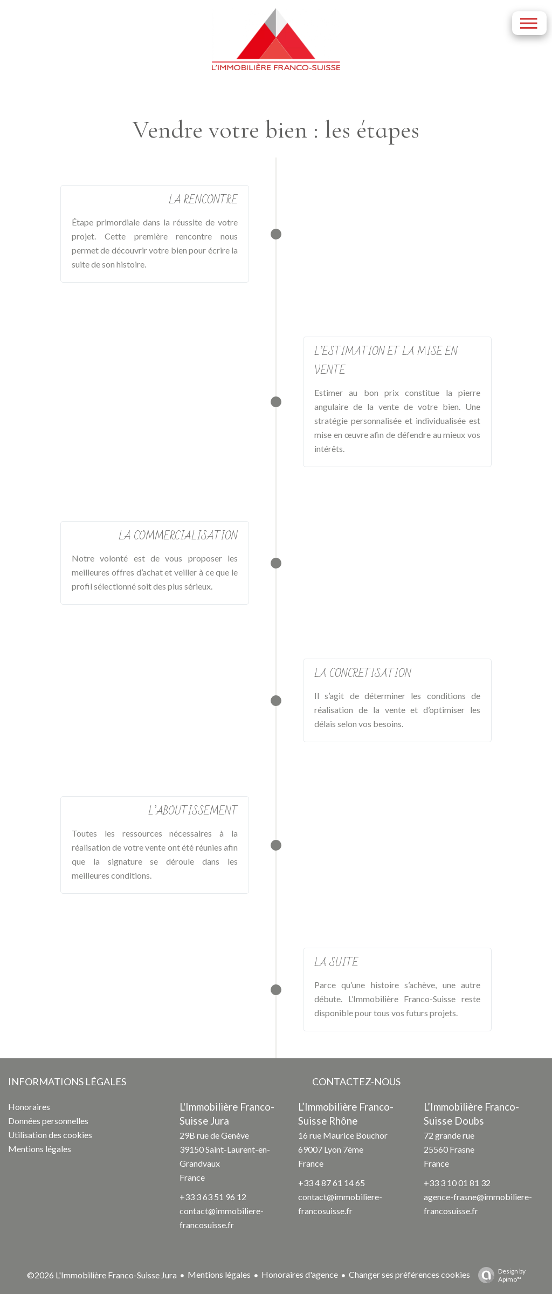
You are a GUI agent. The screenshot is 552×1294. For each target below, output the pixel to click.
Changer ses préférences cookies (409, 1274)
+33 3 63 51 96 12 (213, 1197)
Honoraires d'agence (299, 1274)
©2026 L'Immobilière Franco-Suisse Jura (102, 1275)
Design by (499, 1275)
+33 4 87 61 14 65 (331, 1182)
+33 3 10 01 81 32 (457, 1182)
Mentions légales (219, 1274)
